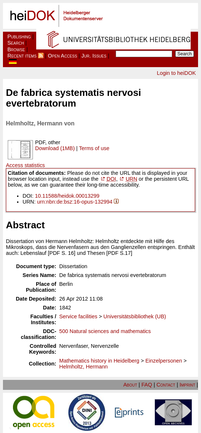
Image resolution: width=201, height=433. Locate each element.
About (130, 385)
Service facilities (78, 316)
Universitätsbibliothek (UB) (134, 316)
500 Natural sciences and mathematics (105, 331)
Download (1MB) (55, 148)
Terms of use (94, 148)
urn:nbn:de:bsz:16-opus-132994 (74, 202)
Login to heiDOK (176, 73)
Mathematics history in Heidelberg (99, 361)
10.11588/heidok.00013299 (67, 196)
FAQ (147, 385)
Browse (16, 49)
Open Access (62, 56)
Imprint (187, 385)
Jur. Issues (93, 56)
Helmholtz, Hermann (83, 367)
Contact (165, 385)
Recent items (22, 56)
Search (15, 43)
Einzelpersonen (163, 361)
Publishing (19, 36)
